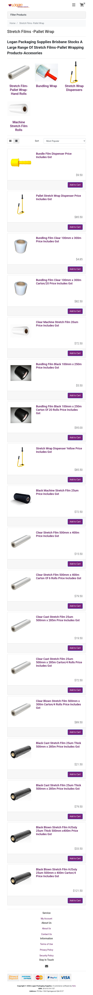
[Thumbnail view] (10, 141)
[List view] (16, 141)
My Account (46, 918)
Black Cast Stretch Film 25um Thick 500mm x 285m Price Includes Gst (58, 744)
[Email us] (46, 966)
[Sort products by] (65, 141)
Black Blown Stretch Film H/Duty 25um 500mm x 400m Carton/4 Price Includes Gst (56, 873)
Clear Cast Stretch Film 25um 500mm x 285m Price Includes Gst (58, 618)
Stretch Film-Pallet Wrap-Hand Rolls (18, 90)
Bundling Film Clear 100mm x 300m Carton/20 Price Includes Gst (58, 281)
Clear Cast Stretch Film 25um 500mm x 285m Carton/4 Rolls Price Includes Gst (59, 662)
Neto (74, 986)
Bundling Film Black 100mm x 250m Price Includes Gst (59, 365)
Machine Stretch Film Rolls (19, 126)
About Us (46, 928)
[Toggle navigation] (73, 5)
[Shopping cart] (82, 5)
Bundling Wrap (46, 86)
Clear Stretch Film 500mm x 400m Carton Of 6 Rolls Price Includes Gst (58, 576)
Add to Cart (75, 185)
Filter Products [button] (18, 14)
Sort (37, 141)
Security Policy (46, 955)
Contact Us (46, 934)
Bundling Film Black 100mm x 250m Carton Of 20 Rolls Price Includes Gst (59, 410)
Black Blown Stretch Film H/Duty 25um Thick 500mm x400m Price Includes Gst (57, 831)
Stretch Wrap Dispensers (74, 88)
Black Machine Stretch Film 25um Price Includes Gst (57, 492)
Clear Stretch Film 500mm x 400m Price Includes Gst (57, 534)
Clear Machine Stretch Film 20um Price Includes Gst (57, 323)
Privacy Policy (46, 950)
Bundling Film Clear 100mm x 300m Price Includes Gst (58, 239)
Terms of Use (46, 944)
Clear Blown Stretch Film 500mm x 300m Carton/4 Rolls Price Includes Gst (58, 704)
